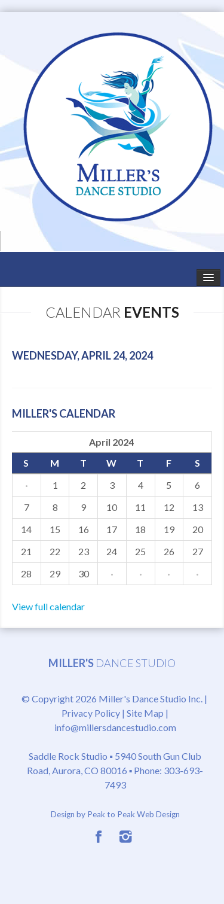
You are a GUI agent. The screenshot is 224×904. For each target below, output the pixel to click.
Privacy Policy (91, 713)
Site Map (145, 713)
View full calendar (48, 606)
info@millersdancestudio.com (115, 727)
